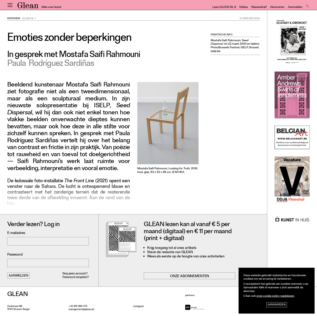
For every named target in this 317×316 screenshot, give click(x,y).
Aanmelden (295, 7)
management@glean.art (81, 310)
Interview (13, 19)
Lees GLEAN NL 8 (224, 7)
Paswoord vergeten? (75, 277)
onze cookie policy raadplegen (275, 296)
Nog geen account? (75, 273)
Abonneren (277, 7)
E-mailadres (16, 233)
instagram (138, 306)
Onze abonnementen (189, 276)
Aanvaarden (276, 305)
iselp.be (215, 51)
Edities (243, 7)
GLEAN (27, 6)
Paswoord (15, 255)
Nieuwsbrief (259, 7)
